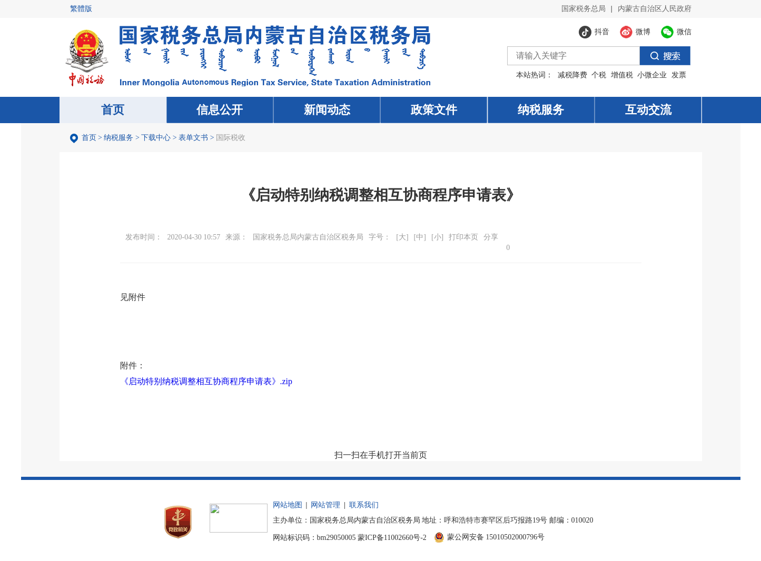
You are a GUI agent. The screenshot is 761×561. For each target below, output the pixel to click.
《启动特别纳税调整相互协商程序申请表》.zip (206, 381)
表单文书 (193, 138)
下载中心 (156, 138)
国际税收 (230, 138)
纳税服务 (118, 138)
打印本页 (463, 237)
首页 (89, 138)
